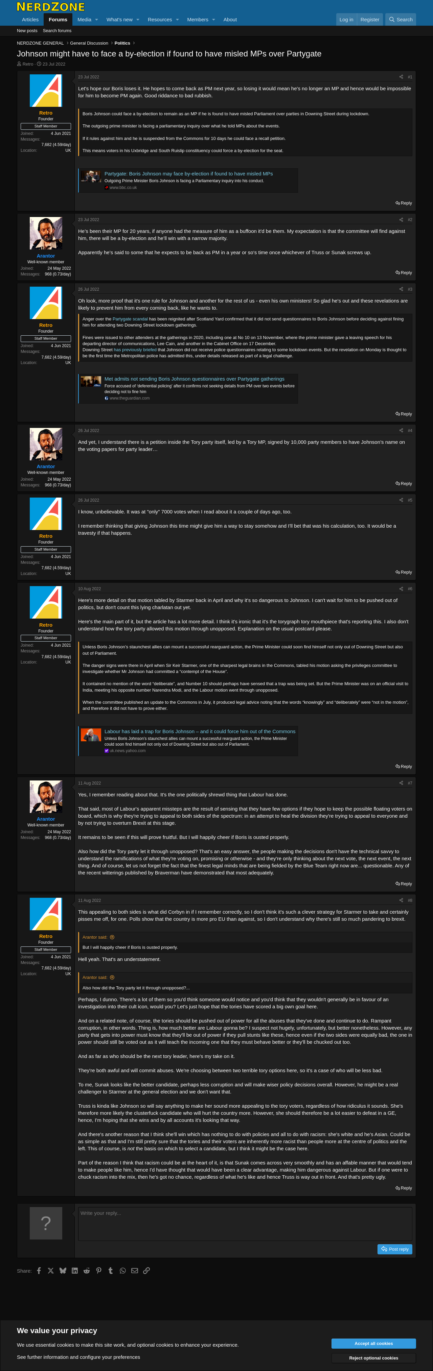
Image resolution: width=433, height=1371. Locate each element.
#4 (410, 430)
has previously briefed (135, 349)
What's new (120, 19)
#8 (410, 900)
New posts (27, 30)
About (230, 19)
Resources (160, 19)
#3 (410, 289)
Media (84, 19)
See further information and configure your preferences (78, 1357)
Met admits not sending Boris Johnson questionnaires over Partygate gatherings (194, 379)
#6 (410, 588)
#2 (410, 219)
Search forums (57, 30)
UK (68, 150)
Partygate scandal (130, 318)
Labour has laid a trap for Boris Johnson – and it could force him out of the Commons (200, 731)
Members (197, 19)
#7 (410, 783)
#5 (410, 500)
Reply (406, 203)
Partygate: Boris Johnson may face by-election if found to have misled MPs (189, 173)
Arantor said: (95, 937)
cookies (65, 1345)
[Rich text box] (245, 1224)
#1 (410, 77)
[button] (96, 19)
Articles (30, 19)
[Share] (401, 77)
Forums (58, 19)
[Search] (400, 19)
